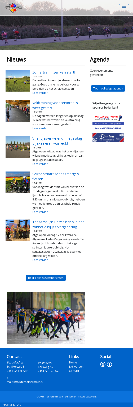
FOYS (18, 404)
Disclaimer (70, 396)
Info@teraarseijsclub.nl (28, 382)
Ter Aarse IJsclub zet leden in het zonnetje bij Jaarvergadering (58, 224)
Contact (74, 371)
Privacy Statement (87, 396)
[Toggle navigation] (124, 7)
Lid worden (76, 367)
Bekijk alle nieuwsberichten (46, 278)
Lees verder (40, 93)
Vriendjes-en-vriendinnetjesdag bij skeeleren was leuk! (57, 141)
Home (73, 362)
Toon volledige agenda (108, 88)
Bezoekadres (15, 362)
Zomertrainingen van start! (53, 72)
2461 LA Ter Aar (17, 371)
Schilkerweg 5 (16, 367)
